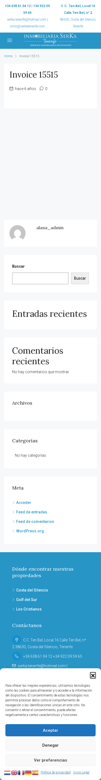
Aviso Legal (81, 772)
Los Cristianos (29, 609)
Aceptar (50, 730)
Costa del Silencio (32, 590)
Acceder (23, 502)
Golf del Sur (26, 599)
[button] (93, 675)
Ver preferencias (50, 760)
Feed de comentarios (35, 521)
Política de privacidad (56, 772)
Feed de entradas (31, 512)
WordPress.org (30, 531)
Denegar (50, 745)
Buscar (18, 266)
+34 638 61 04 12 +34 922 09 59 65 (52, 656)
